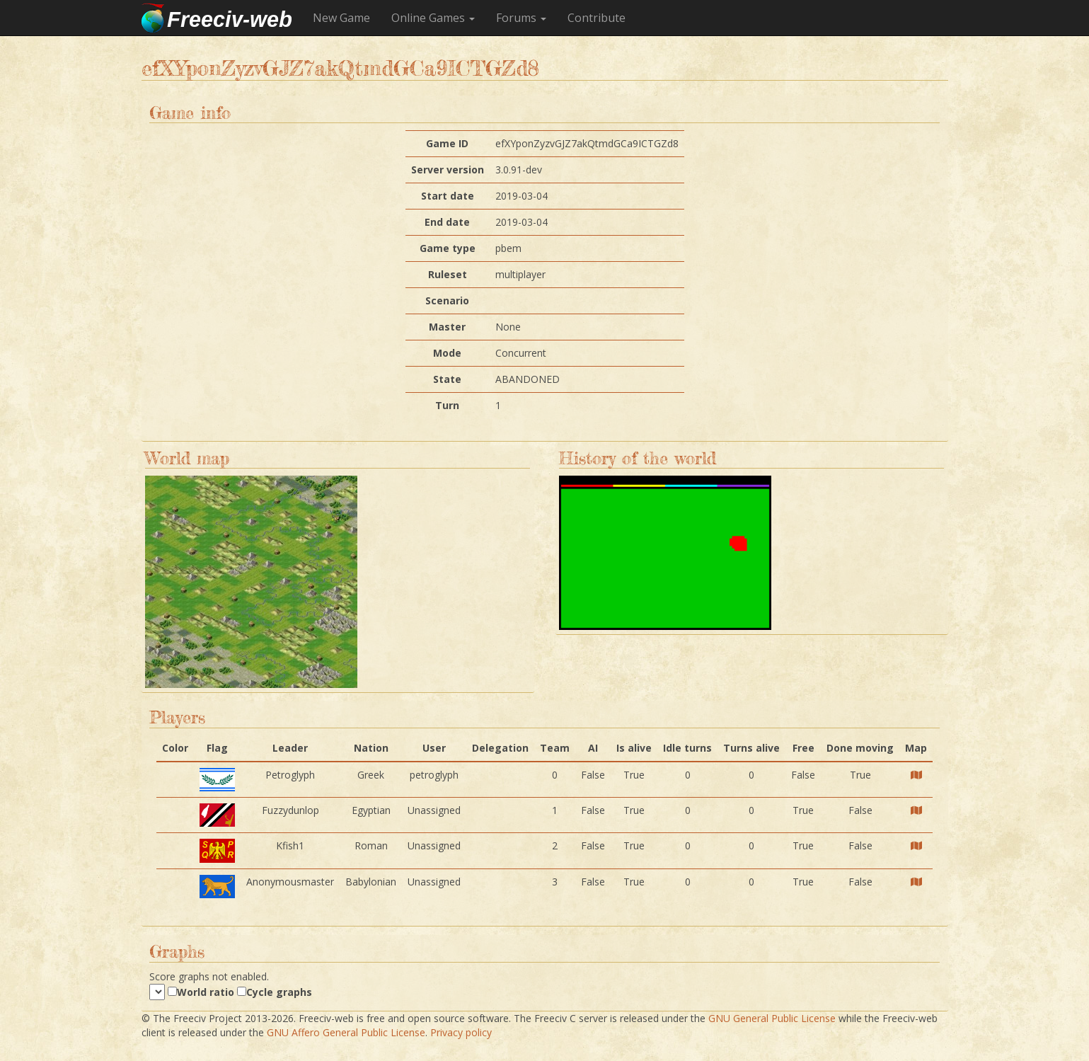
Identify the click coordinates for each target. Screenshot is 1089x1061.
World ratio (205, 992)
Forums (516, 17)
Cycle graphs (279, 992)
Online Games (433, 17)
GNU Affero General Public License (346, 1032)
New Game (341, 17)
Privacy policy (461, 1032)
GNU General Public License (772, 1018)
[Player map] (916, 774)
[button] (521, 17)
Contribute (596, 17)
